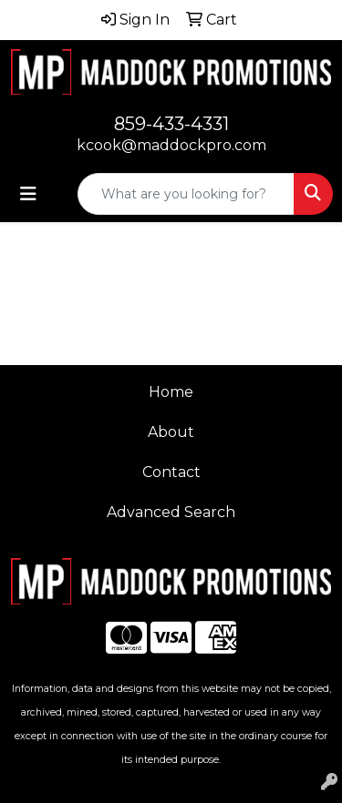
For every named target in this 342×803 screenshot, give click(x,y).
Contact (171, 472)
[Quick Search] (186, 194)
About (171, 432)
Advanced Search (171, 512)
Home (171, 392)
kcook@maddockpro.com (171, 145)
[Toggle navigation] (28, 194)
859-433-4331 (171, 124)
